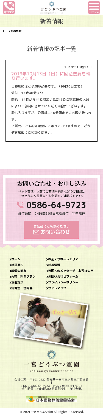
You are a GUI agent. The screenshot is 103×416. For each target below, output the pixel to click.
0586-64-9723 (56, 205)
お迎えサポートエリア (63, 259)
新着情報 (54, 265)
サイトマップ (57, 288)
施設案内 (17, 265)
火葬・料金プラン (23, 276)
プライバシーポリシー (63, 282)
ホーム (15, 259)
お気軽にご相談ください (51, 229)
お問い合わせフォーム (63, 276)
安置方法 (17, 282)
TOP (5, 30)
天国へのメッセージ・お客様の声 (70, 270)
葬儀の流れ (18, 270)
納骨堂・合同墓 (21, 288)
